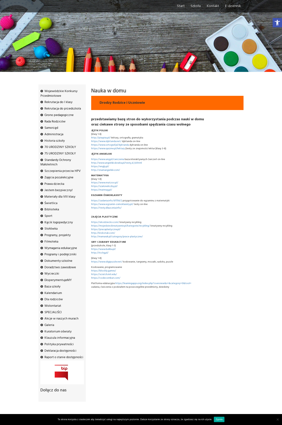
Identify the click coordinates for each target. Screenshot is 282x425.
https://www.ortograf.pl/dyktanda (110, 145)
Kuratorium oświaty (58, 331)
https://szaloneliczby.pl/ (104, 186)
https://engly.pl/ (100, 166)
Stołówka (51, 228)
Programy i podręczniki (60, 254)
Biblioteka (51, 209)
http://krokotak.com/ (103, 233)
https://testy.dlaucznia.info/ (106, 208)
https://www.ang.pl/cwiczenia (107, 159)
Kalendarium (53, 293)
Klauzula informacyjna (59, 338)
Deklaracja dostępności (60, 350)
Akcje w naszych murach (61, 318)
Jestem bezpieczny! (58, 190)
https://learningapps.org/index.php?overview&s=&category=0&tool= (153, 283)
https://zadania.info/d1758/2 (106, 201)
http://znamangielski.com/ (105, 170)
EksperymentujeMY (58, 280)
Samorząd (51, 128)
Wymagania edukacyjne (60, 248)
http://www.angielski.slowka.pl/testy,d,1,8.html (116, 163)
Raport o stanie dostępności (63, 357)
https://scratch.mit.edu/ (104, 274)
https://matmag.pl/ (101, 190)
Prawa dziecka (54, 184)
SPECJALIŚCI (53, 312)
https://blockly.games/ (103, 271)
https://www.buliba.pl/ (103, 249)
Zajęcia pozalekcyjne (58, 177)
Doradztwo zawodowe (60, 267)
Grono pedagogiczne (59, 115)
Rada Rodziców (54, 121)
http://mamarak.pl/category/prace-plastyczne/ (117, 237)
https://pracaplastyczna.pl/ (105, 229)
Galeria (49, 325)
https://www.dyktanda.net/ (106, 141)
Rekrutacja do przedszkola (62, 108)
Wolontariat (52, 306)
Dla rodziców (53, 299)
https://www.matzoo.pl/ (104, 183)
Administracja (53, 134)
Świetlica (50, 203)
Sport (48, 216)
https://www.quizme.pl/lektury (108, 149)
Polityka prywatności (59, 344)
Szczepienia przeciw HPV (62, 171)
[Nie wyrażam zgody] (277, 419)
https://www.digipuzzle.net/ (106, 262)
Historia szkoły (54, 140)
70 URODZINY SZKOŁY (60, 147)
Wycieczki (51, 273)
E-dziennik (233, 6)
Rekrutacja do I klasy (58, 102)
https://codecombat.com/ (105, 278)
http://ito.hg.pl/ (99, 253)
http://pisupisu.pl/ (100, 138)
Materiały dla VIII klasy (59, 196)
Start (181, 6)
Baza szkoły (52, 286)
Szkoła (196, 6)
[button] (277, 22)
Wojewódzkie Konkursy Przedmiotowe (59, 94)
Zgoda (219, 419)
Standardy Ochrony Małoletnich (55, 162)
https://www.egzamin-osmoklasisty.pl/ (112, 204)
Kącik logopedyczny (58, 222)
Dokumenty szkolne (58, 261)
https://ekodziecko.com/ (105, 222)
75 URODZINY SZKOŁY (60, 153)
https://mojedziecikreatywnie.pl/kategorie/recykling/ (120, 226)
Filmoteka (51, 241)
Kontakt (213, 6)
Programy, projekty (57, 235)
